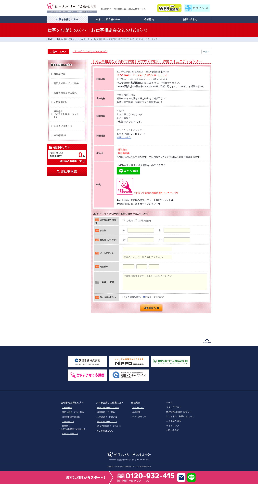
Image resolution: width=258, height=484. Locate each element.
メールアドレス (107, 253)
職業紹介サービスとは (107, 421)
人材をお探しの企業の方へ (110, 402)
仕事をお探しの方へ (65, 39)
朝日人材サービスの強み (73, 412)
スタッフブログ (173, 407)
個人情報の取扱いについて (179, 412)
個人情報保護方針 (133, 297)
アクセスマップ (139, 417)
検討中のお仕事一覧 (72, 161)
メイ (161, 240)
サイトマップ (172, 425)
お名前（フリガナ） (109, 240)
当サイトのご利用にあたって (180, 416)
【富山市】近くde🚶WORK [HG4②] (90, 51)
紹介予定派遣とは (70, 433)
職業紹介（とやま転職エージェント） (73, 427)
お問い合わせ (172, 430)
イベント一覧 (84, 39)
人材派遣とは (68, 421)
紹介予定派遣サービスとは (109, 426)
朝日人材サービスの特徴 (108, 407)
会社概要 (136, 412)
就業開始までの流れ (106, 412)
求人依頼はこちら (105, 431)
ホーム (169, 402)
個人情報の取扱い (108, 297)
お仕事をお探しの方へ (72, 402)
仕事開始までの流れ (71, 417)
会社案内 (135, 402)
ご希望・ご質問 (107, 282)
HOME (50, 39)
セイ (125, 240)
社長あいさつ (138, 407)
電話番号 (104, 266)
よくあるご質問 (173, 421)
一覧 (206, 51)
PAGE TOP (207, 343)
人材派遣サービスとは (107, 417)
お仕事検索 (67, 171)
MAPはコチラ (124, 137)
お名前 (103, 230)
